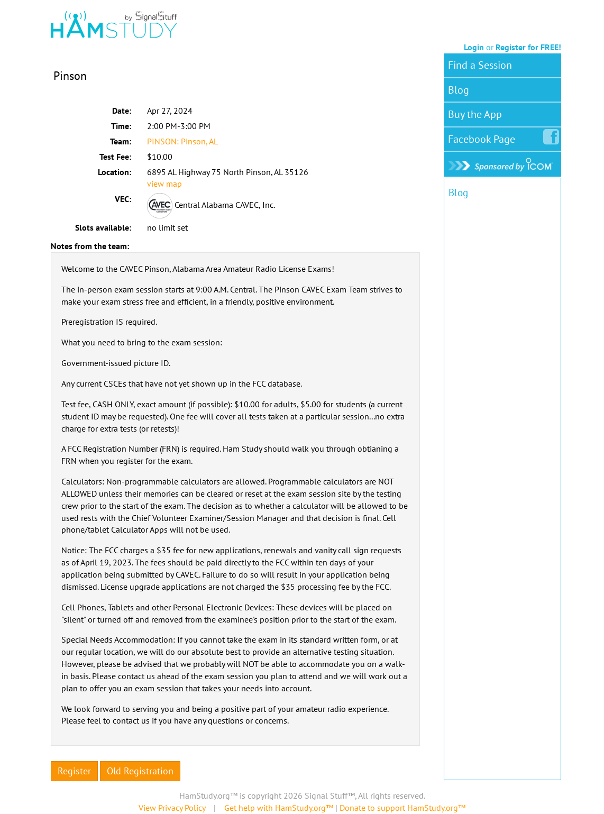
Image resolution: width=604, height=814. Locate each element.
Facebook (483, 137)
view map (164, 183)
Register (74, 771)
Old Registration (140, 771)
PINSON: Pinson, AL (182, 141)
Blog (458, 90)
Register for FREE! (528, 47)
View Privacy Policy (172, 807)
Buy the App (475, 114)
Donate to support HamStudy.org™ (402, 807)
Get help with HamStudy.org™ (278, 807)
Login (474, 47)
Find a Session (480, 65)
